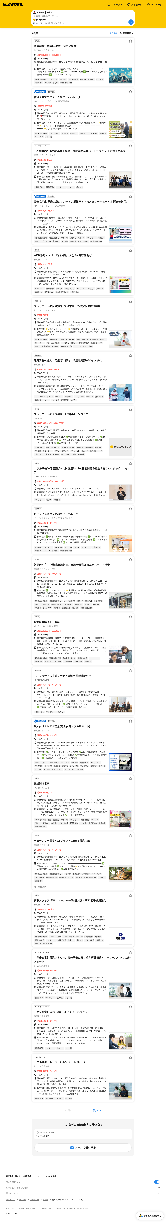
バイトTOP (10, 1200)
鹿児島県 (22, 1200)
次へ (95, 1110)
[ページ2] (86, 1110)
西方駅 (45, 1200)
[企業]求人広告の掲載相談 (77, 1208)
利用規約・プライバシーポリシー (52, 1208)
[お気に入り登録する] (130, 41)
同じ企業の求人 (40, 887)
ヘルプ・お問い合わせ (15, 1208)
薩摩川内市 (34, 1200)
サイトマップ (31, 1208)
